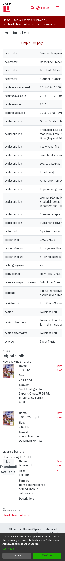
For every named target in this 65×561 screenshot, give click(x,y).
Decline (17, 555)
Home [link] (6, 20)
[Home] (7, 7)
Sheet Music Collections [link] (22, 24)
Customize (8, 548)
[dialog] (32, 547)
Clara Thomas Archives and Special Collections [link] (31, 20)
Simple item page (32, 43)
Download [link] (59, 370)
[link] (18, 515)
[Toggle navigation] (57, 8)
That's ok (47, 555)
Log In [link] (45, 8)
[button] (32, 8)
